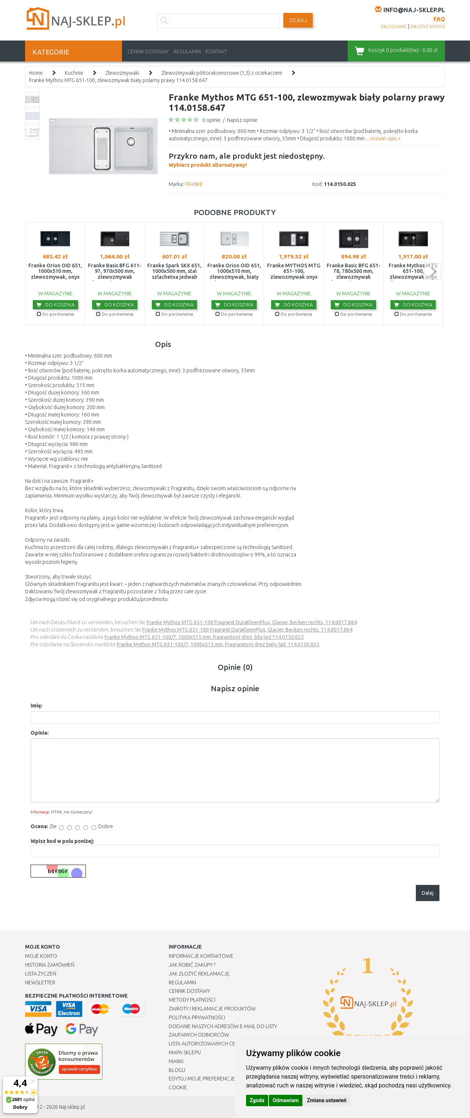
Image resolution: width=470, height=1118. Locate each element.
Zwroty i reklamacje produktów (212, 1009)
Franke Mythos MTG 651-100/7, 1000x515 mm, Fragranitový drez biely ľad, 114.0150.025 (218, 644)
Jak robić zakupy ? (192, 965)
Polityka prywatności (197, 1017)
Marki (176, 1061)
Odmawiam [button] (286, 1100)
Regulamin (187, 52)
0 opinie (211, 120)
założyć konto (427, 26)
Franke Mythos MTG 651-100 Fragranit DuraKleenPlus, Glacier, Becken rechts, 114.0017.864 (252, 622)
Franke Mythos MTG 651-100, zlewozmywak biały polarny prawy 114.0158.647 (118, 80)
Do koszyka (55, 304)
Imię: (36, 706)
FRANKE (194, 184)
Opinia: (40, 733)
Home (36, 73)
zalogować (394, 26)
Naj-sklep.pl (72, 1107)
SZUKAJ (298, 20)
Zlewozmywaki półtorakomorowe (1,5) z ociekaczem (221, 73)
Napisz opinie (242, 120)
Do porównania (55, 314)
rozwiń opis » (385, 138)
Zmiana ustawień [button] (326, 1100)
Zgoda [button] (257, 1100)
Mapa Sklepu (185, 1052)
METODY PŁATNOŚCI (192, 1000)
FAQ (439, 18)
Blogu (177, 1070)
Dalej (428, 893)
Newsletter (40, 982)
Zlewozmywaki (122, 73)
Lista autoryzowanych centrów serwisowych (229, 1044)
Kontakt (216, 52)
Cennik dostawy (148, 52)
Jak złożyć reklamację (199, 974)
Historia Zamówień (49, 965)
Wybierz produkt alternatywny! (247, 159)
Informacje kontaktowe (201, 956)
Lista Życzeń (40, 974)
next (433, 271)
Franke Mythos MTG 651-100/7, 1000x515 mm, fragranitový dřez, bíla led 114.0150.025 (204, 637)
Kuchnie (74, 73)
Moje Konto (41, 956)
